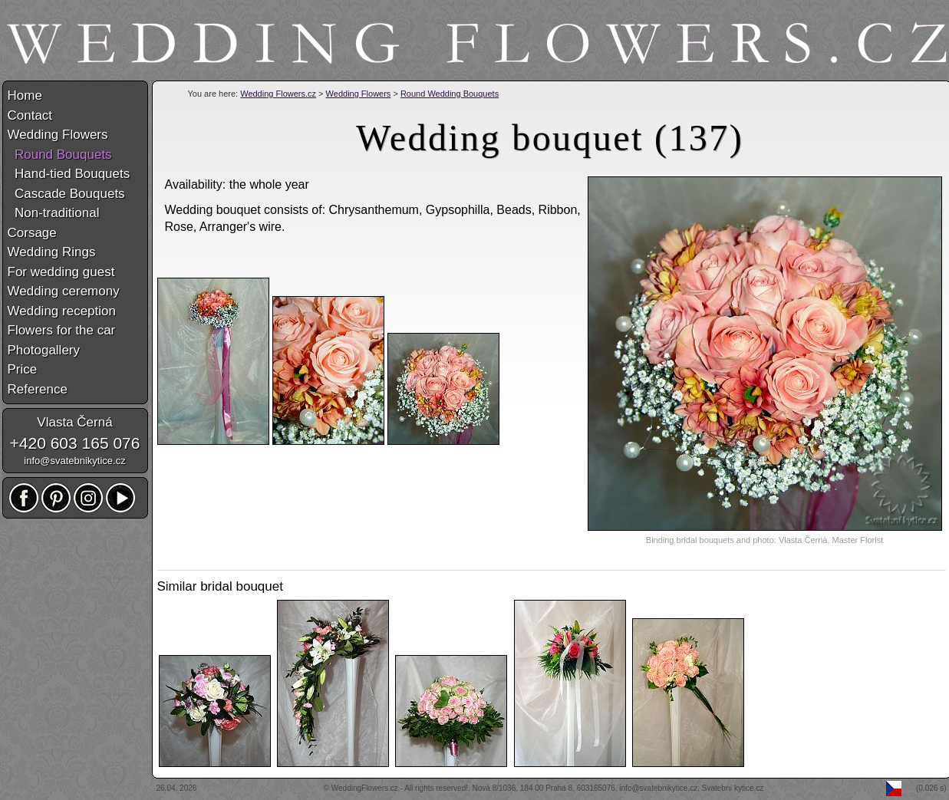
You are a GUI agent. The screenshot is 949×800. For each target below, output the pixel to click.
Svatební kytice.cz (733, 788)
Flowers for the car (62, 330)
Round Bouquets (60, 154)
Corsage (32, 233)
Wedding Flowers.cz (278, 93)
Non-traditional (54, 213)
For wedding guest (61, 272)
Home (25, 95)
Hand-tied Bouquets (69, 173)
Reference (38, 389)
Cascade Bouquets (66, 193)
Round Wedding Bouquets (449, 93)
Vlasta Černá (74, 422)
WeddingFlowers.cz (364, 788)
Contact (30, 115)
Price (23, 369)
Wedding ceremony (64, 291)
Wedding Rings (52, 252)
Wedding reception (62, 311)
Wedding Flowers (358, 93)
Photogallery (44, 350)
